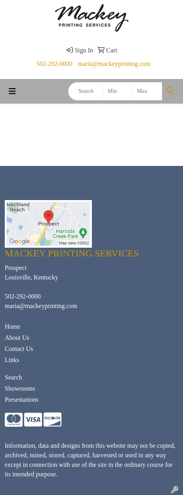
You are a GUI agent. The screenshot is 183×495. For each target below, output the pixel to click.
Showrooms (20, 388)
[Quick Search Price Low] (118, 91)
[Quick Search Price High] (147, 91)
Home (12, 326)
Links (12, 359)
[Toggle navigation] (12, 91)
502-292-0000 (54, 63)
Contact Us (19, 348)
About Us (17, 337)
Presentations (21, 399)
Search (13, 377)
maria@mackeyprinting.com (114, 63)
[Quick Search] (86, 91)
